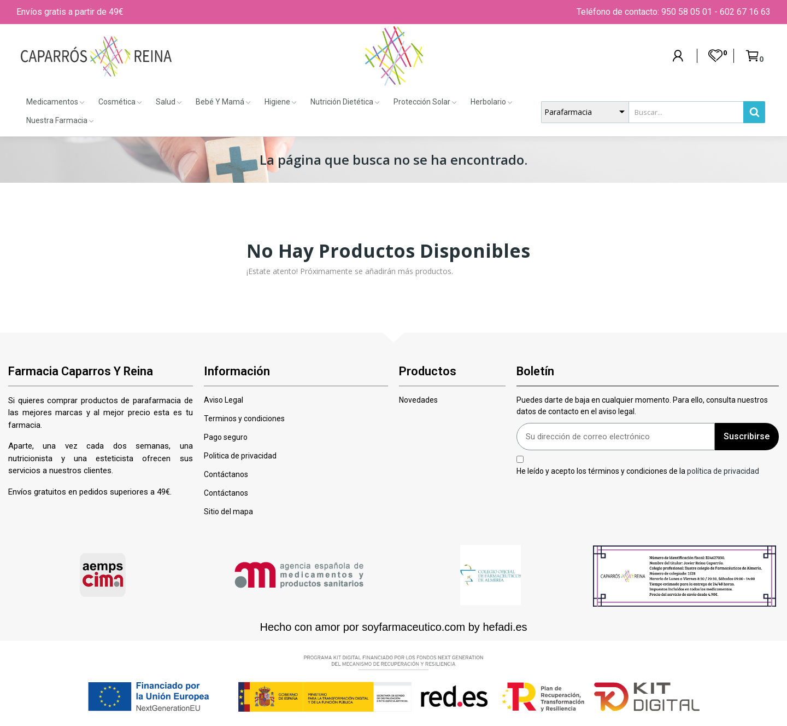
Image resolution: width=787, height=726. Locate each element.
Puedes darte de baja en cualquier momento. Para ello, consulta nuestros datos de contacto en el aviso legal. (642, 406)
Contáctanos (226, 474)
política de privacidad (723, 470)
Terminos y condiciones (244, 418)
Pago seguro (226, 437)
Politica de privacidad (240, 455)
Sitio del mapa (228, 511)
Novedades (418, 400)
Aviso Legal (223, 400)
